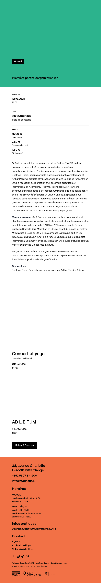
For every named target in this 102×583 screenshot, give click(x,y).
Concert (18, 61)
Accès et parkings (21, 545)
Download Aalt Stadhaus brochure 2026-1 (34, 529)
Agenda (16, 542)
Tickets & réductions (22, 549)
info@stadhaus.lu (23, 481)
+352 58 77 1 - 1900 (24, 475)
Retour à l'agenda (24, 445)
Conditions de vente (59, 563)
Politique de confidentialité (23, 563)
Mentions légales (42, 563)
